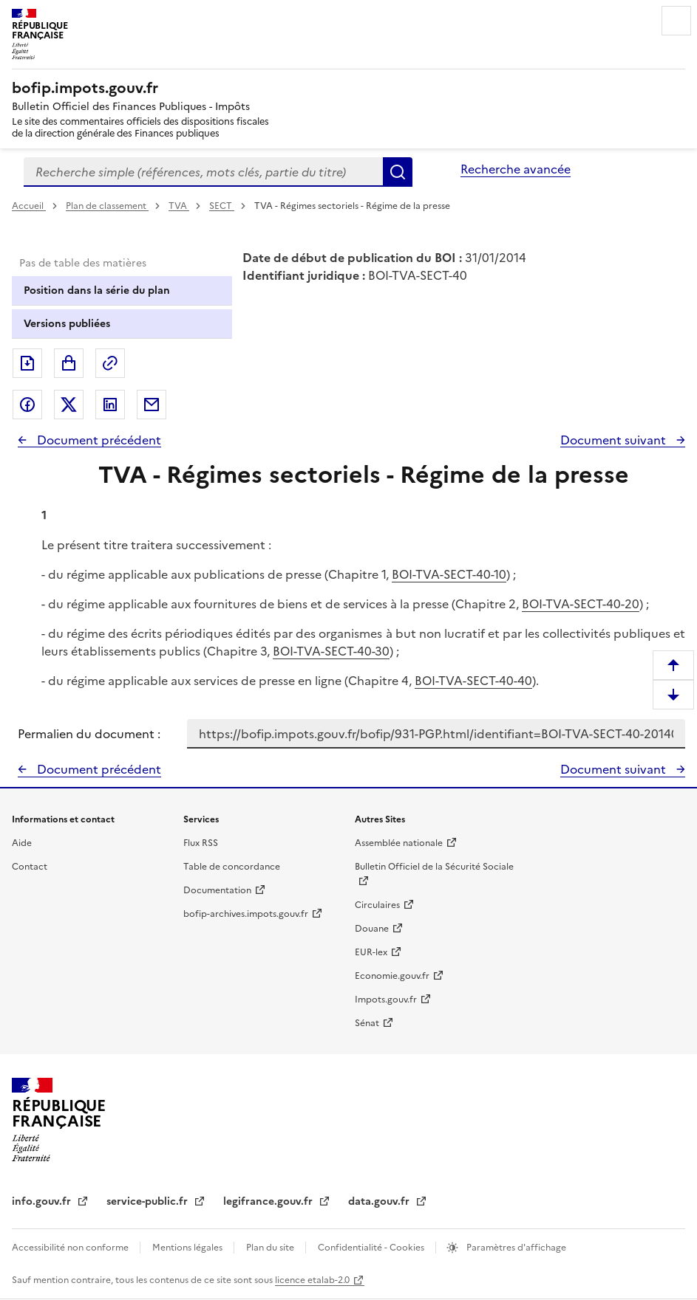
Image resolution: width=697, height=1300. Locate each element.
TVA (179, 206)
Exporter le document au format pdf (27, 363)
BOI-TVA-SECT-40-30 (331, 651)
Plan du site (271, 1247)
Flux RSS (200, 843)
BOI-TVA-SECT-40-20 (580, 604)
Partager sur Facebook (27, 404)
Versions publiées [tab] (67, 323)
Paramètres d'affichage (515, 1247)
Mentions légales (188, 1247)
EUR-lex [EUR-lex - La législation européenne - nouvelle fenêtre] (371, 952)
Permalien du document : (89, 734)
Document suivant (614, 440)
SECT (221, 206)
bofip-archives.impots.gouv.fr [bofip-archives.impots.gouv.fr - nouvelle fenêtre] (245, 914)
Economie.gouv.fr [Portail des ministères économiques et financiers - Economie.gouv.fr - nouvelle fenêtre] (392, 976)
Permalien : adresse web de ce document (110, 363)
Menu (676, 20)
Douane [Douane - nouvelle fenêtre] (372, 928)
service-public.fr (148, 1201)
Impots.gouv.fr (386, 999)
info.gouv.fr (43, 1201)
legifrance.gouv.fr (269, 1201)
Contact (29, 866)
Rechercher (397, 172)
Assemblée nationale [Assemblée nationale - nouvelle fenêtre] (399, 843)
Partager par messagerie (151, 404)
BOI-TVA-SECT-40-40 (473, 680)
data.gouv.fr (380, 1201)
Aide (22, 843)
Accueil (29, 206)
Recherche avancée (515, 169)
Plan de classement (107, 206)
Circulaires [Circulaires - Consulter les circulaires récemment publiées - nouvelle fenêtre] (377, 905)
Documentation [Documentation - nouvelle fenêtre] (217, 890)
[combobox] (203, 172)
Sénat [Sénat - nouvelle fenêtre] (367, 1023)
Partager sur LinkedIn (110, 404)
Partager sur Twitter (69, 404)
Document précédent (97, 440)
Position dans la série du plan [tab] (97, 290)
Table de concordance (231, 866)
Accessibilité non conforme (71, 1247)
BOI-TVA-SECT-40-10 (449, 574)
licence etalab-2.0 (312, 1280)
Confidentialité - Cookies (372, 1247)
